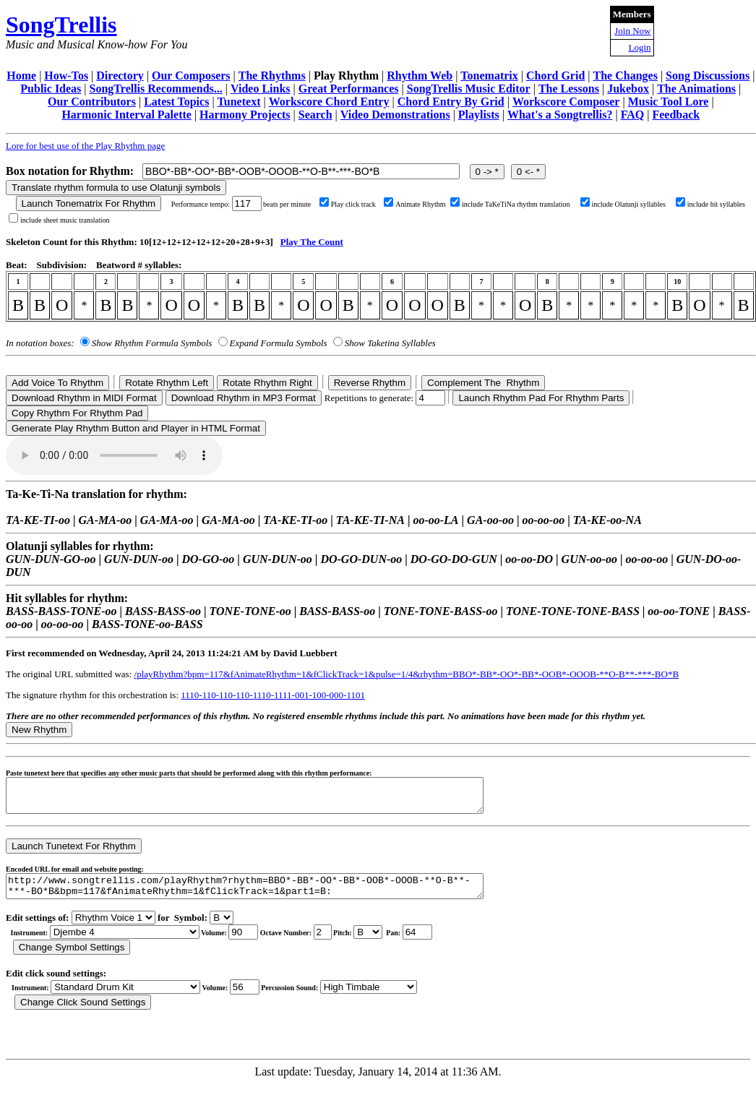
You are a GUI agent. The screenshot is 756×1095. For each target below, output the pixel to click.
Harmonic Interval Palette (126, 114)
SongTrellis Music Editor (469, 88)
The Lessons (568, 88)
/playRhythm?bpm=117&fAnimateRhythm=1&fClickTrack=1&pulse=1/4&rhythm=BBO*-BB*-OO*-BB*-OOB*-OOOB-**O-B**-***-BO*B (406, 674)
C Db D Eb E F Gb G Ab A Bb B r (367, 943)
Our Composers (191, 75)
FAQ (633, 114)
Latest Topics (176, 101)
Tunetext (239, 101)
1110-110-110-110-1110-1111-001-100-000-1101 (273, 695)
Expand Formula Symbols (278, 343)
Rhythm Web (419, 75)
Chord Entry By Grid (451, 101)
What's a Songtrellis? (560, 114)
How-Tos (66, 75)
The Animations (696, 88)
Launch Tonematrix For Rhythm (89, 203)
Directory (119, 75)
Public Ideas (50, 88)
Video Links (261, 88)
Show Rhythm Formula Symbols (152, 343)
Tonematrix (488, 75)
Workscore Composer (566, 101)
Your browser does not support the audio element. (114, 455)
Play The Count (311, 241)
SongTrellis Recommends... (156, 88)
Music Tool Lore (668, 101)
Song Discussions (707, 75)
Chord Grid (555, 75)
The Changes (625, 75)
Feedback (676, 114)
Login (639, 47)
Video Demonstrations (395, 114)
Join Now (632, 30)
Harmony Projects (244, 114)
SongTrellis (61, 25)
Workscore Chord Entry (329, 101)
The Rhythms (272, 75)
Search (315, 114)
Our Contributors (92, 101)
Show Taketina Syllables (390, 343)
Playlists (478, 114)
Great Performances (348, 88)
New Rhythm (39, 729)
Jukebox (628, 88)
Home (21, 75)
